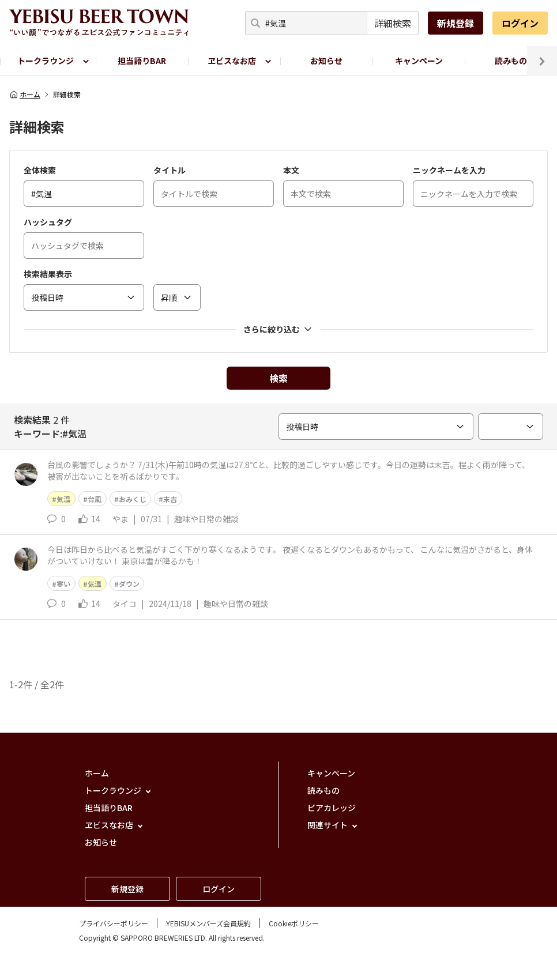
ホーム (24, 94)
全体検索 (40, 170)
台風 (94, 499)
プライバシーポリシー (113, 923)
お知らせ (326, 60)
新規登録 (455, 23)
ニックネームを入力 (449, 170)
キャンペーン (419, 60)
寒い (63, 584)
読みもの (511, 60)
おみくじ (132, 499)
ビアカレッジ (331, 807)
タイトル (169, 170)
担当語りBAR (142, 60)
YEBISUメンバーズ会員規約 (208, 923)
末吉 (170, 499)
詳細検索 (392, 23)
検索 (278, 378)
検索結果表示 (48, 274)
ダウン (129, 584)
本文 (291, 170)
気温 (63, 499)
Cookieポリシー (294, 923)
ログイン (520, 23)
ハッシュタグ (48, 222)
